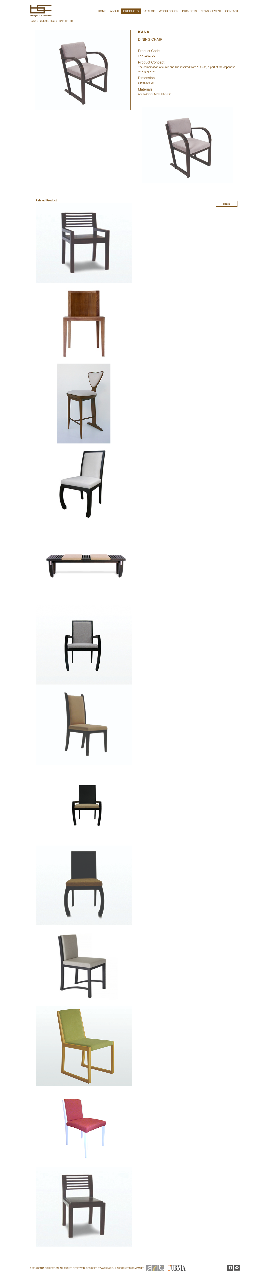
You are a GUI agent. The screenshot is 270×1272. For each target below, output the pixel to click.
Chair (52, 21)
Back (226, 203)
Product (43, 21)
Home (33, 21)
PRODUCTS (131, 11)
